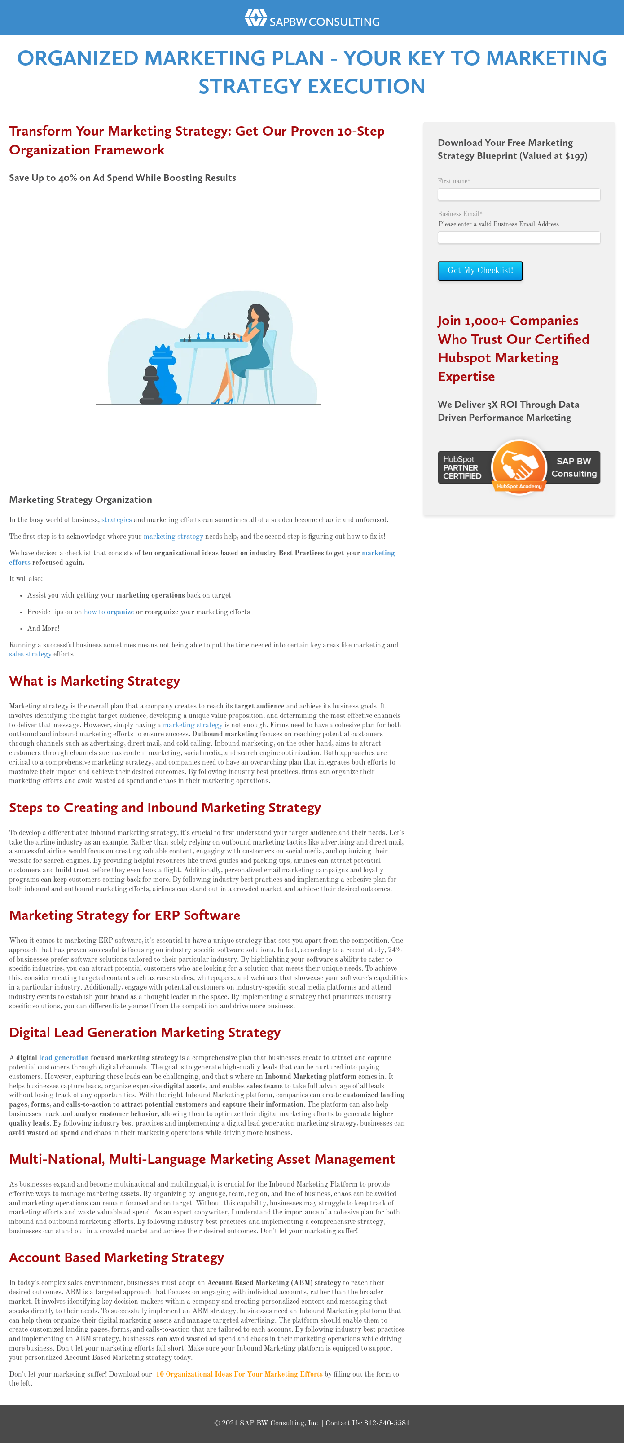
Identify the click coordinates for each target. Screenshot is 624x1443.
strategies (116, 520)
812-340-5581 (387, 1423)
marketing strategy (173, 537)
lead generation (64, 1058)
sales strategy (30, 654)
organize (120, 612)
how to (95, 612)
